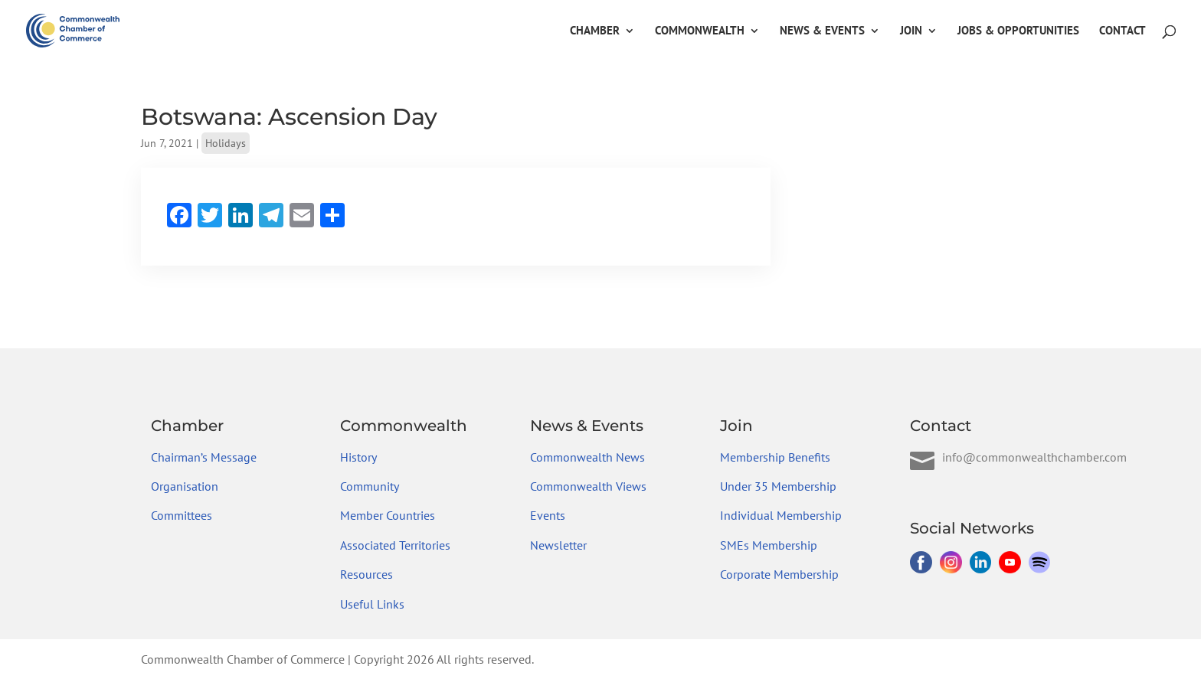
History (358, 457)
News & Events (822, 31)
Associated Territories (395, 545)
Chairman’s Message (204, 457)
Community (369, 486)
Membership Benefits (775, 457)
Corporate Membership (779, 574)
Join (911, 31)
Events (547, 515)
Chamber (595, 31)
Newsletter (558, 545)
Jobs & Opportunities (1018, 31)
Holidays (225, 143)
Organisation (184, 486)
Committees (181, 515)
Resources (366, 574)
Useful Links (372, 604)
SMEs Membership (768, 545)
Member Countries (387, 515)
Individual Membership (781, 515)
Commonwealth (699, 31)
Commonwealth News (587, 457)
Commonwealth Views (588, 486)
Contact (1122, 31)
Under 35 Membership (778, 486)
